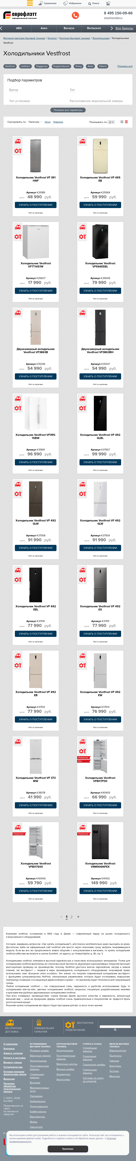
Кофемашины (38, 1101)
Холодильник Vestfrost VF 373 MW (36, 779)
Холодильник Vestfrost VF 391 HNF (36, 179)
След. (77, 917)
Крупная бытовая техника (75, 38)
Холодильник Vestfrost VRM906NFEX (100, 865)
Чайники (114, 1060)
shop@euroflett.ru (113, 17)
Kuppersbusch (61, 66)
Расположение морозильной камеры (96, 101)
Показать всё (125, 66)
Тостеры (114, 1071)
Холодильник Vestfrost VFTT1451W (36, 265)
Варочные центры (66, 1064)
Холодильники (100, 38)
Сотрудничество (13, 1067)
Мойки (33, 1121)
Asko (90, 66)
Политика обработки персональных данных (12, 1087)
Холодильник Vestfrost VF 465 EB (100, 179)
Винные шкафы (65, 1069)
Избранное (75, 3)
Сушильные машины (89, 1058)
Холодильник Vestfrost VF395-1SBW (36, 436)
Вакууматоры (37, 1116)
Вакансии (9, 1078)
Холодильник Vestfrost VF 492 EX (100, 608)
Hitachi (103, 66)
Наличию (34, 121)
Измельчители (117, 1050)
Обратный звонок (75, 15)
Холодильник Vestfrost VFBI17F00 (100, 779)
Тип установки (19, 101)
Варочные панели (40, 1055)
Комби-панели (38, 1111)
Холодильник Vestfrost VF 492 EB (36, 693)
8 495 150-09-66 (118, 13)
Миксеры (114, 1076)
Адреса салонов (13, 1053)
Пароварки (36, 1096)
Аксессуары (63, 1079)
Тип (72, 90)
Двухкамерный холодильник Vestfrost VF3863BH (100, 350)
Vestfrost (10, 66)
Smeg (78, 66)
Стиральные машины (37, 1076)
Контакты (9, 1048)
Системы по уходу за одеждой (93, 1080)
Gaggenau (41, 66)
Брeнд (13, 90)
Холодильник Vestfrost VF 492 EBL (36, 608)
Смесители (36, 1127)
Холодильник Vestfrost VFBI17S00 (36, 865)
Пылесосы (115, 1055)
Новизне (58, 121)
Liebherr (25, 66)
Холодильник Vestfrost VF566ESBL (100, 265)
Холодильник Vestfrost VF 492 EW (100, 693)
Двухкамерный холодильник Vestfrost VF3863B (36, 350)
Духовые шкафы (39, 1050)
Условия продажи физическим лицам (15, 1073)
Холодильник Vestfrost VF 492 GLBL (100, 436)
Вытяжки (35, 1082)
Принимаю (67, 1149)
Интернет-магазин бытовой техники (24, 38)
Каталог (52, 38)
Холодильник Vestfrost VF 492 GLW (100, 522)
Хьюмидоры (63, 1074)
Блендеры (115, 1066)
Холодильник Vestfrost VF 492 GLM (36, 522)
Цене (48, 121)
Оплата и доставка (15, 1057)
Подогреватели (39, 1106)
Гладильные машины (90, 1071)
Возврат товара (13, 1062)
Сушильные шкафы (94, 1064)
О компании (11, 1044)
